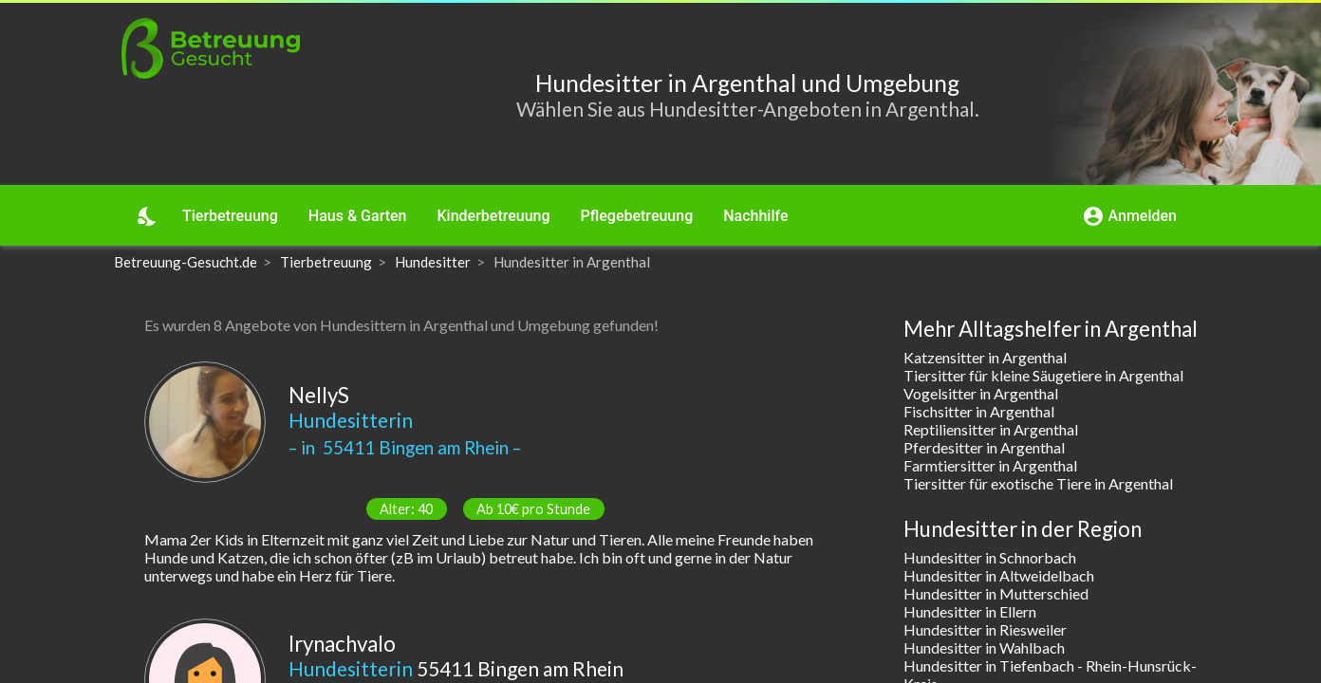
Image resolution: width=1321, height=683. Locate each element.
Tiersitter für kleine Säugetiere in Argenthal (1043, 375)
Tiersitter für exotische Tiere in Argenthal (1038, 483)
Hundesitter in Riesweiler (985, 629)
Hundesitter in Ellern (969, 611)
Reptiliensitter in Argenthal (990, 429)
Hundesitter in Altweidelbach (998, 575)
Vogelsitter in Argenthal (980, 393)
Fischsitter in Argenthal (978, 411)
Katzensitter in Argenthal (985, 357)
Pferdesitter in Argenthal (984, 447)
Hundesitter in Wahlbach (984, 647)
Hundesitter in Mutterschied (995, 593)
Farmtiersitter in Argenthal (990, 465)
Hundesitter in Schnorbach (989, 557)
